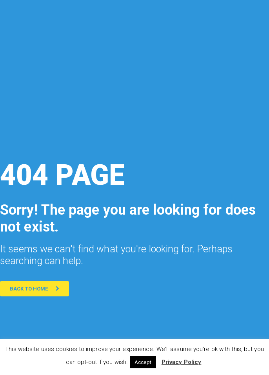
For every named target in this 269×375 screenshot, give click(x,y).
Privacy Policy (181, 362)
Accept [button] (142, 362)
